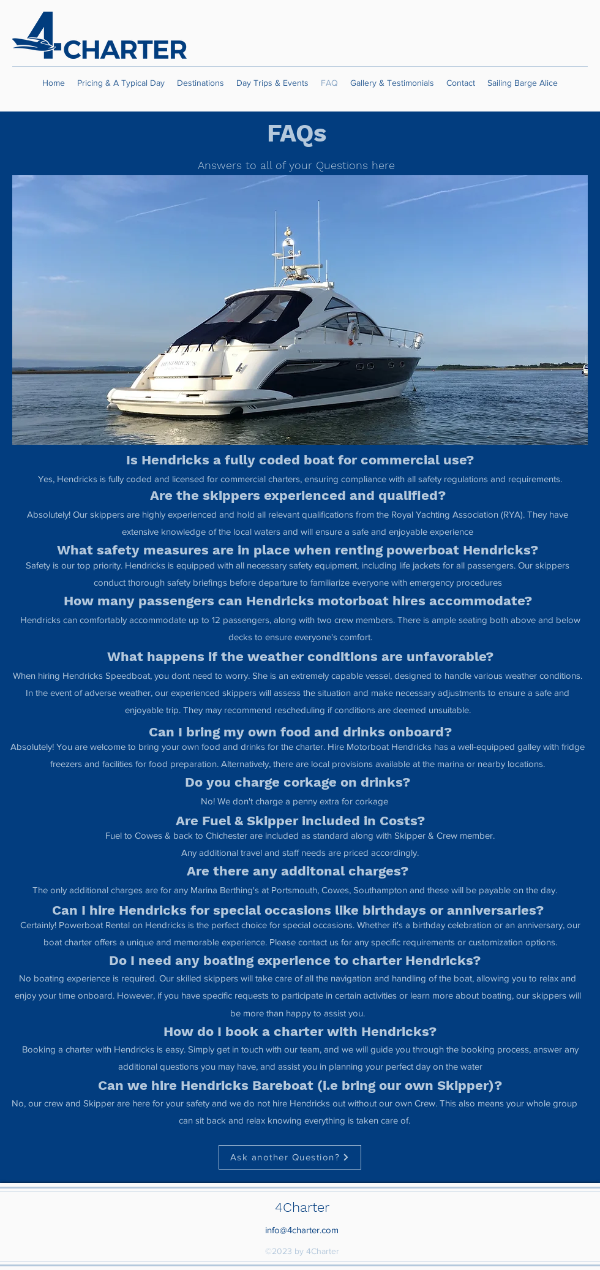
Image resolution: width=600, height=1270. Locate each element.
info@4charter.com (302, 1230)
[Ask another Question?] (290, 1157)
